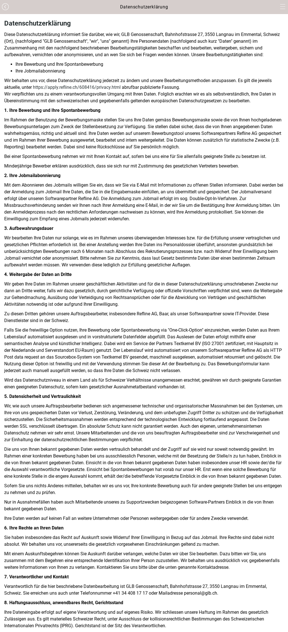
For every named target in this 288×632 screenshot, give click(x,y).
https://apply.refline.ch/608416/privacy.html (77, 87)
